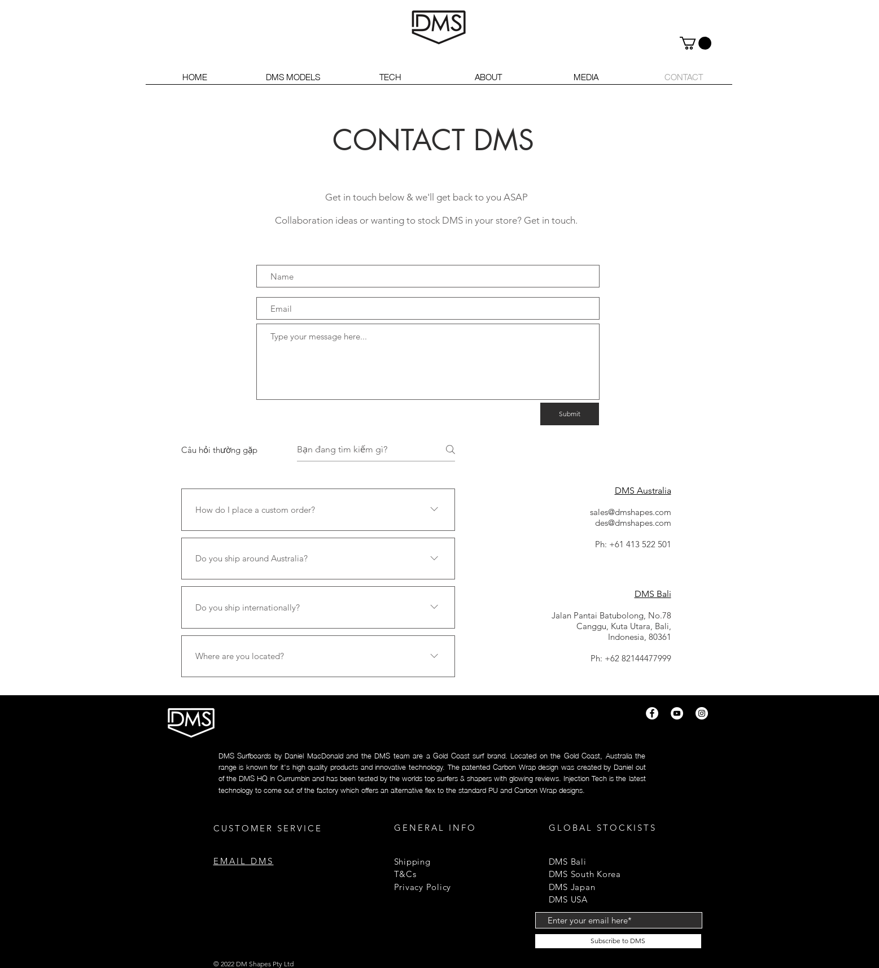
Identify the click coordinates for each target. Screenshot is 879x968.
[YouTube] (677, 713)
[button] (695, 43)
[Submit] (569, 414)
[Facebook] (652, 713)
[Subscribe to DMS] (618, 941)
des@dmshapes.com (633, 522)
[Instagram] (702, 713)
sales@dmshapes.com (630, 512)
